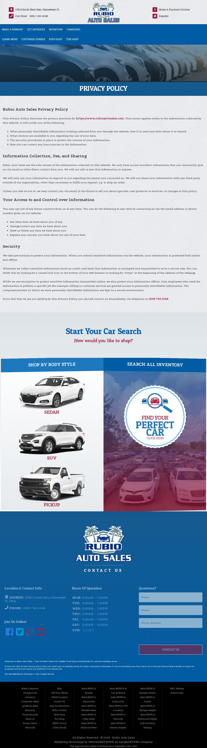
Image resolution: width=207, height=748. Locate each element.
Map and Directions (59, 706)
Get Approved (36, 29)
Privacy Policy (30, 723)
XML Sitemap (177, 688)
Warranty (30, 727)
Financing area (30, 714)
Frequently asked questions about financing (30, 705)
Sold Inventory (147, 723)
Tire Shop (72, 39)
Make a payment (12, 29)
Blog (59, 688)
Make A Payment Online (174, 9)
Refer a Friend (59, 710)
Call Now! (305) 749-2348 (31, 16)
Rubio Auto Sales (123, 737)
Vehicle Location (59, 697)
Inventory (56, 29)
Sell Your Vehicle (59, 693)
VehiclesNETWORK (101, 741)
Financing (73, 29)
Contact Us (59, 701)
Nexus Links (177, 693)
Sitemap (147, 727)
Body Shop (55, 39)
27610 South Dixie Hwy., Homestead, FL (37, 9)
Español (163, 16)
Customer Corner (33, 39)
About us (30, 719)
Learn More (10, 39)
